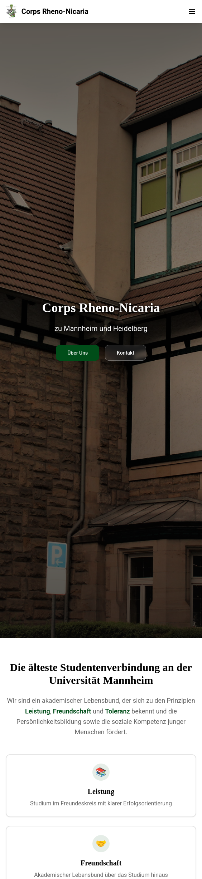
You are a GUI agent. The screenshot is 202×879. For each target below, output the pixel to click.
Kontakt (125, 353)
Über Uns (77, 353)
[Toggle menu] (192, 11)
